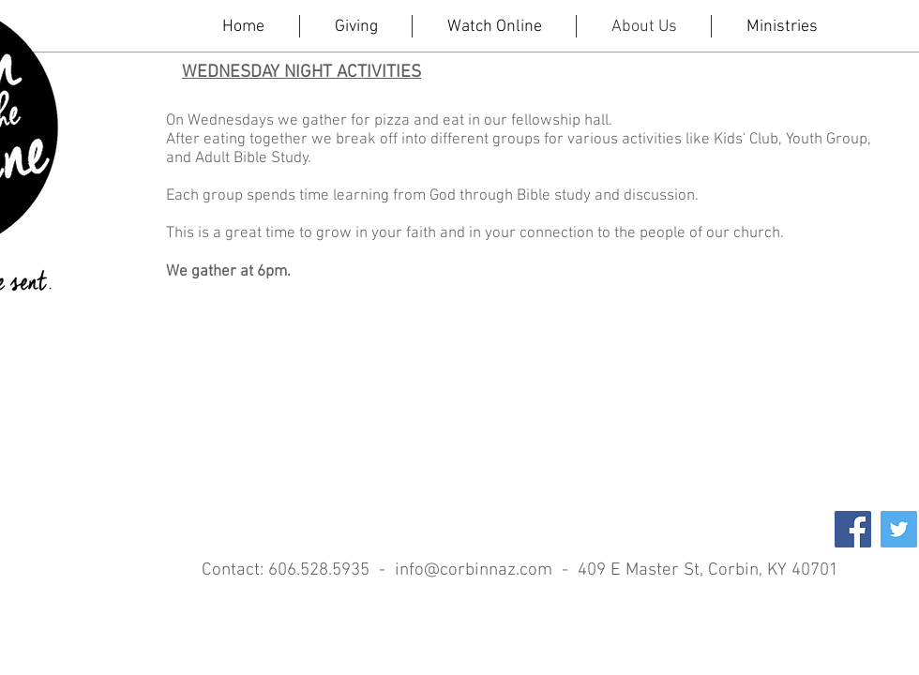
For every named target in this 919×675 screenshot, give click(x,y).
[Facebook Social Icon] (853, 529)
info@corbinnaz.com (473, 570)
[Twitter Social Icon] (899, 529)
